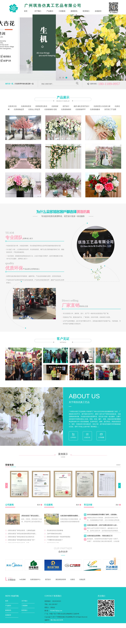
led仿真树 (22, 579)
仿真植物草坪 (80, 109)
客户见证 (63, 340)
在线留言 (98, 11)
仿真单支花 (12, 106)
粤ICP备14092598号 (57, 620)
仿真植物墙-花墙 (50, 109)
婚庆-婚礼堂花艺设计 (81, 106)
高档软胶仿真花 (41, 106)
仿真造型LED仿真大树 (102, 106)
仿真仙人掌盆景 (34, 109)
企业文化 (87, 437)
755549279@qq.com (56, 610)
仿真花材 (55, 106)
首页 (25, 11)
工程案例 (62, 11)
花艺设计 (66, 106)
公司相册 (101, 437)
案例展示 (63, 455)
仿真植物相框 (66, 109)
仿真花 (72, 579)
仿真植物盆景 (19, 109)
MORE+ (118, 465)
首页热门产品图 (110, 109)
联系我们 (86, 11)
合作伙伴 (63, 551)
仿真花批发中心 (35, 579)
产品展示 (50, 11)
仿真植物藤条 (95, 109)
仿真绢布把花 (26, 106)
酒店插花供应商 (61, 579)
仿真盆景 (82, 579)
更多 (38, 505)
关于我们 (37, 11)
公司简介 (73, 437)
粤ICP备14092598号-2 (57, 626)
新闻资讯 (74, 11)
